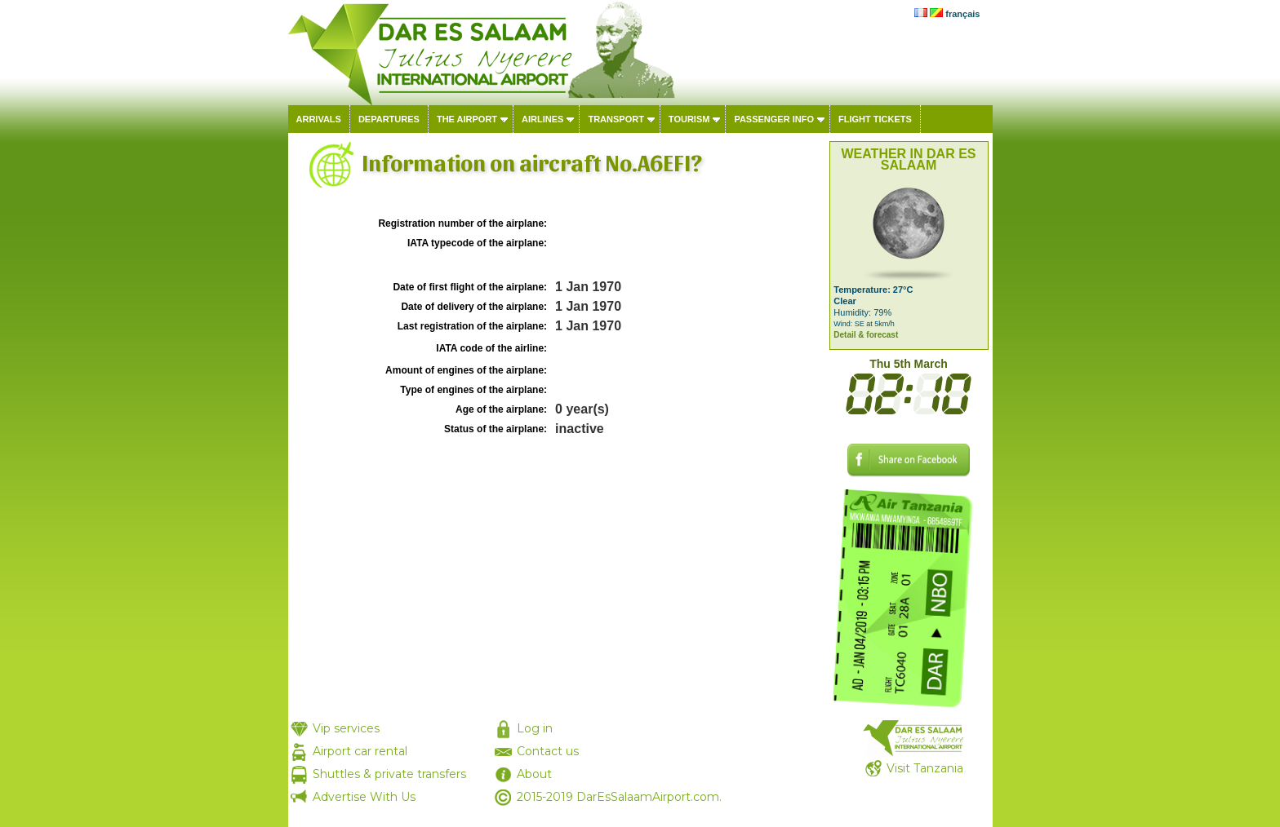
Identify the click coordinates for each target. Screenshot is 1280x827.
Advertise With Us (364, 796)
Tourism (689, 119)
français (962, 14)
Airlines (542, 119)
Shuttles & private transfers (389, 774)
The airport (467, 119)
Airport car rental (360, 751)
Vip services (346, 728)
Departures (389, 119)
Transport (615, 119)
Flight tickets (875, 119)
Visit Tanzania (925, 768)
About (534, 774)
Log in (535, 728)
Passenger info (774, 119)
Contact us (548, 751)
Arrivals (318, 119)
